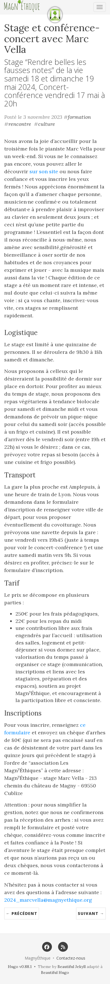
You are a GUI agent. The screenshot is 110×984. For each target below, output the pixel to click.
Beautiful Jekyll (72, 966)
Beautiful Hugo (55, 972)
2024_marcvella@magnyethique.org (48, 900)
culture (46, 124)
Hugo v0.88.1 (20, 966)
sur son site (43, 171)
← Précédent (21, 913)
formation (79, 117)
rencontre (19, 124)
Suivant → (91, 913)
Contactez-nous (70, 958)
